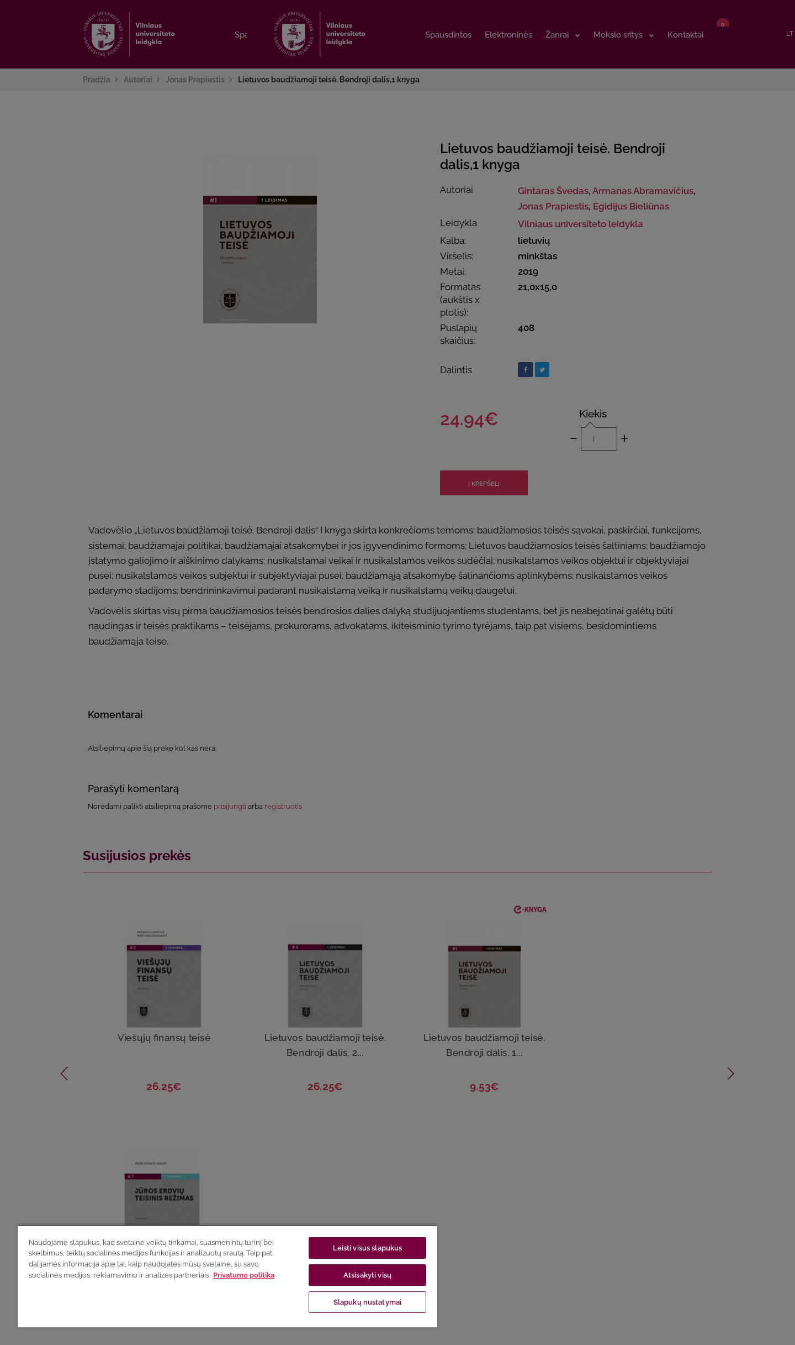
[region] (227, 1275)
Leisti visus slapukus (367, 1248)
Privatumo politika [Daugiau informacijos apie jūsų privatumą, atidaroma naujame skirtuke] (243, 1275)
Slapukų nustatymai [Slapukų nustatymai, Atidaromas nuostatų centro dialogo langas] (367, 1302)
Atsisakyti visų (367, 1275)
